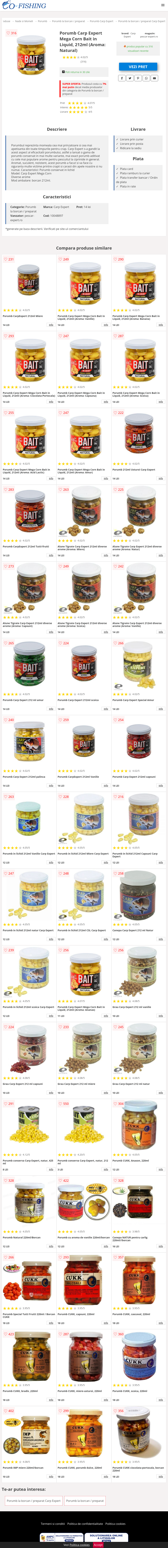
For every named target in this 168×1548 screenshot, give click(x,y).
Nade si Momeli (24, 21)
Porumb (42, 21)
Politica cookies (115, 1524)
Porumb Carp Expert (101, 21)
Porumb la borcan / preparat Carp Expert (141, 21)
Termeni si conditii (53, 1524)
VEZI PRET (138, 66)
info (51, 324)
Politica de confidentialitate (85, 1524)
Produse (5, 21)
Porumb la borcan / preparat (68, 21)
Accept (98, 1545)
